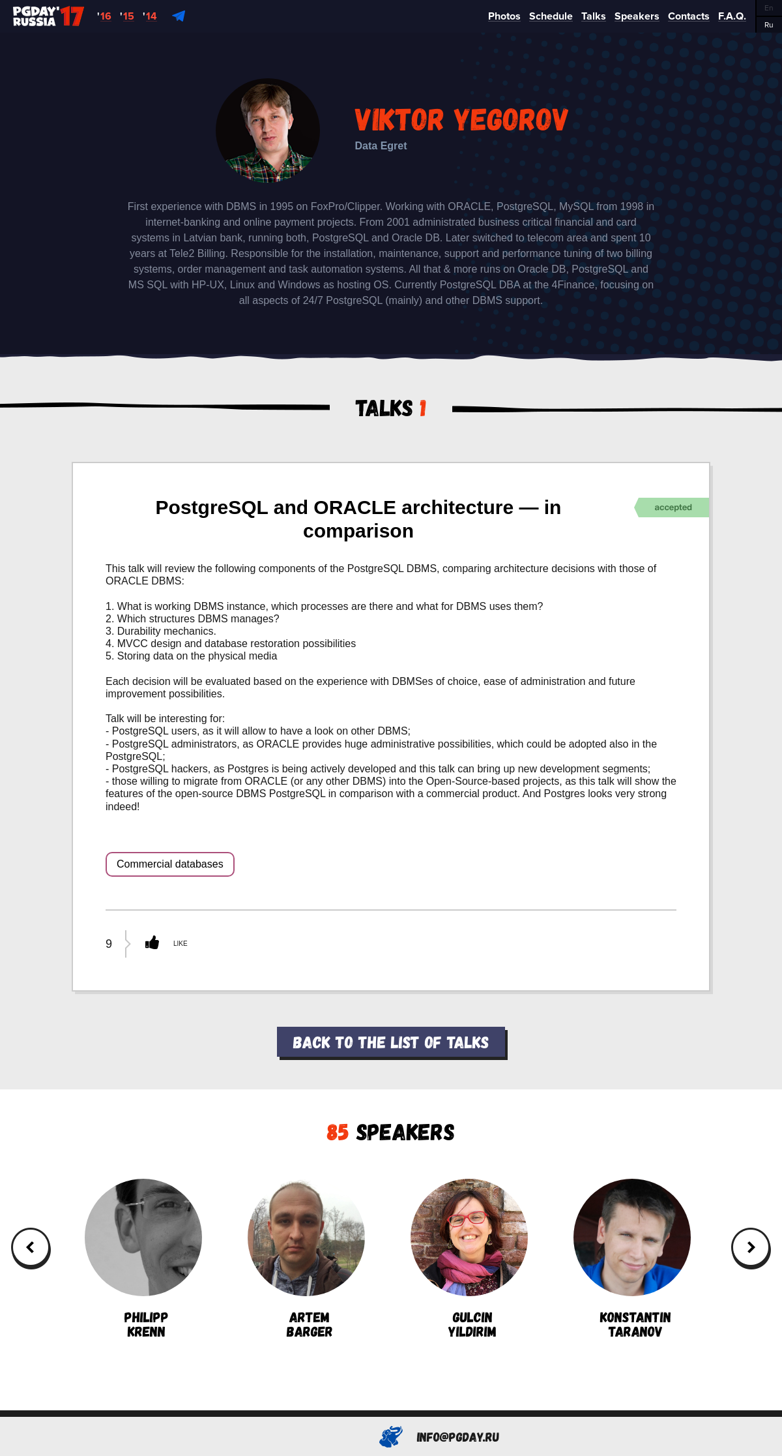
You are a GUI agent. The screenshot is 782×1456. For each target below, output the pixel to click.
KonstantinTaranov (632, 1258)
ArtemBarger (306, 1258)
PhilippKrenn (143, 1258)
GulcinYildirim (469, 1258)
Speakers (391, 1131)
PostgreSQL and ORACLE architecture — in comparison (359, 518)
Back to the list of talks (391, 1041)
